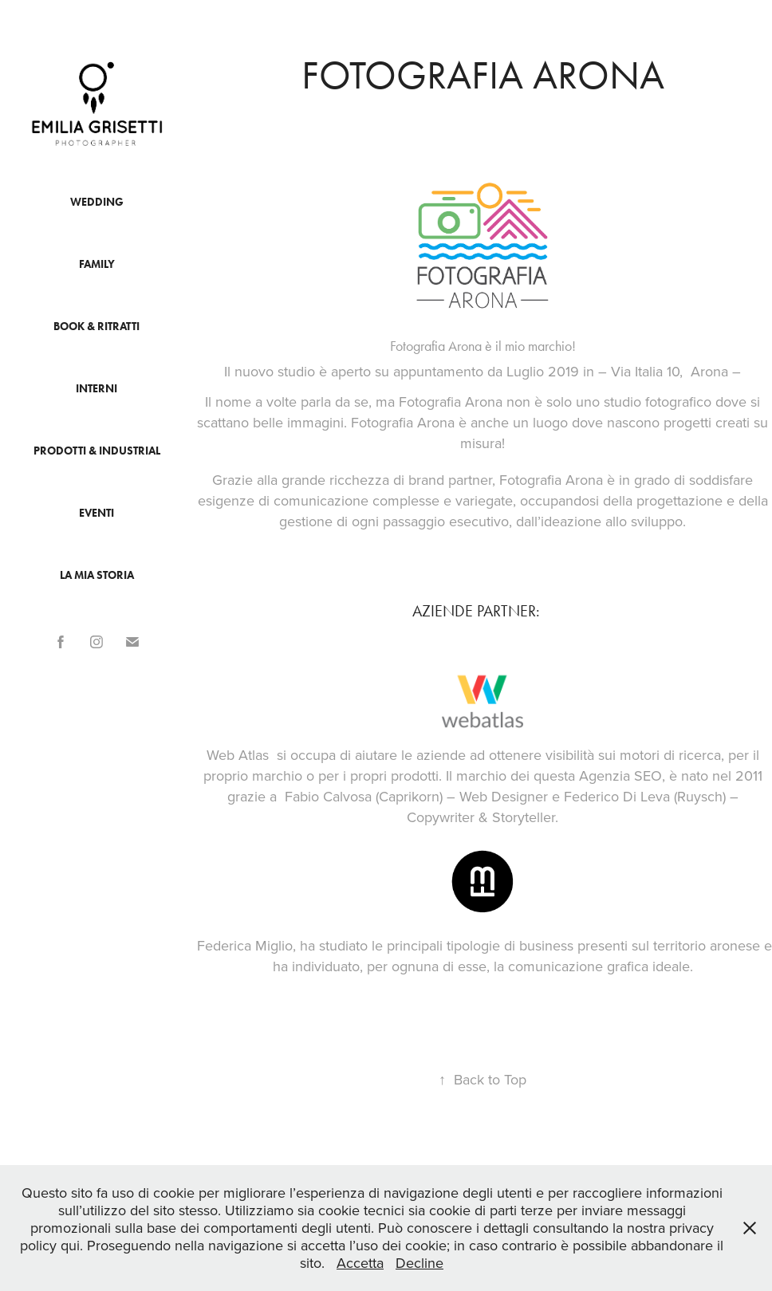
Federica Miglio (245, 945)
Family (97, 264)
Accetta (360, 1263)
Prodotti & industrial (96, 451)
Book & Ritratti (96, 326)
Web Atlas (238, 755)
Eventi (96, 513)
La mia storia (97, 575)
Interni (96, 389)
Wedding (97, 202)
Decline (419, 1263)
